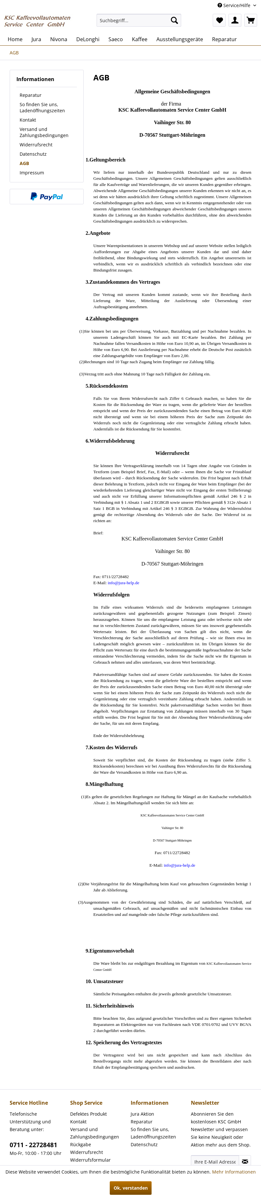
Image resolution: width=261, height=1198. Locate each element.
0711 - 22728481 (33, 1145)
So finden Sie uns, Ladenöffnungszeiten (42, 107)
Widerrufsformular (90, 1160)
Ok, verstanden (131, 1188)
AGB (24, 163)
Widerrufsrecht (36, 145)
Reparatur (31, 95)
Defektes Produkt (88, 1114)
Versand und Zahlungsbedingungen (44, 132)
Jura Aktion (142, 1114)
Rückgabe (80, 1144)
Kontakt (28, 120)
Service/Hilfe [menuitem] (235, 5)
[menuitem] (139, 20)
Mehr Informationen (234, 1172)
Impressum (32, 173)
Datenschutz (33, 154)
